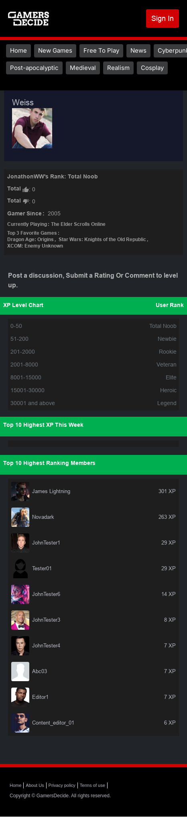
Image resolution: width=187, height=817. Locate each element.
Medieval (83, 68)
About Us (35, 785)
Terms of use (92, 785)
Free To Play (101, 50)
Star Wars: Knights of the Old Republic (102, 240)
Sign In (162, 18)
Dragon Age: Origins (30, 240)
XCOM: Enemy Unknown (35, 246)
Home (18, 50)
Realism (118, 68)
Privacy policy (62, 785)
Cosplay (152, 68)
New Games (55, 50)
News (138, 50)
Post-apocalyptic (34, 68)
